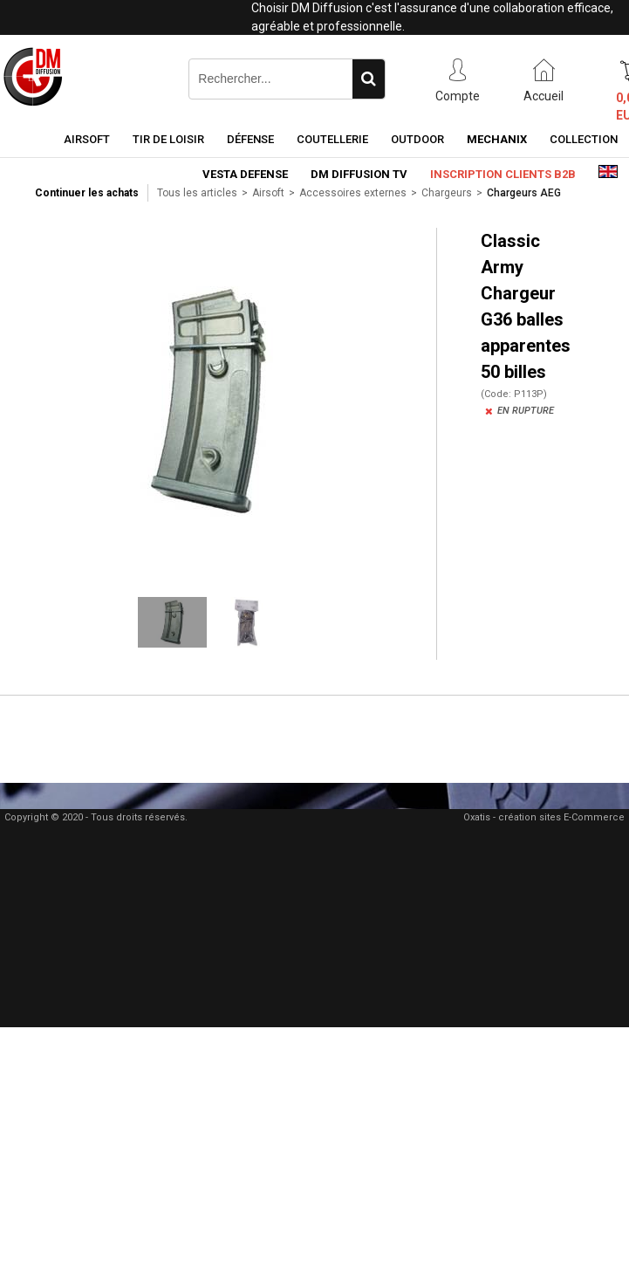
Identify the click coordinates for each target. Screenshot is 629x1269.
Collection (584, 139)
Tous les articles (197, 193)
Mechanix (497, 139)
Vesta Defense (245, 174)
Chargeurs (446, 193)
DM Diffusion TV (359, 174)
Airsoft (87, 139)
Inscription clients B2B (503, 174)
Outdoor (417, 139)
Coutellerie (332, 139)
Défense (250, 139)
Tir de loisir (168, 139)
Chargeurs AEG (524, 193)
